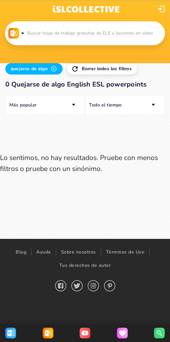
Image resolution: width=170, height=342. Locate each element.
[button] (161, 9)
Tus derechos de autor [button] (85, 265)
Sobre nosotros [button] (78, 252)
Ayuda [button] (43, 252)
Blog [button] (21, 252)
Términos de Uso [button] (125, 252)
